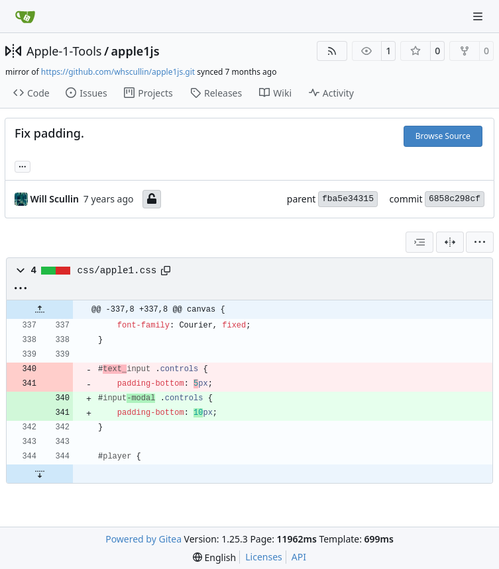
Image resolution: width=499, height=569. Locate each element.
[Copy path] (165, 270)
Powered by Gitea (143, 539)
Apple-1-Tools (64, 51)
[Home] (25, 16)
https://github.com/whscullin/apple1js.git (118, 71)
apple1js (135, 51)
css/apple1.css (117, 270)
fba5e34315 (348, 199)
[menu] (480, 242)
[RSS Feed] (332, 51)
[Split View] (450, 242)
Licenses (263, 556)
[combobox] (419, 242)
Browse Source (443, 136)
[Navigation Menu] (479, 16)
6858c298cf (454, 199)
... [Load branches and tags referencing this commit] (23, 165)
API (299, 556)
